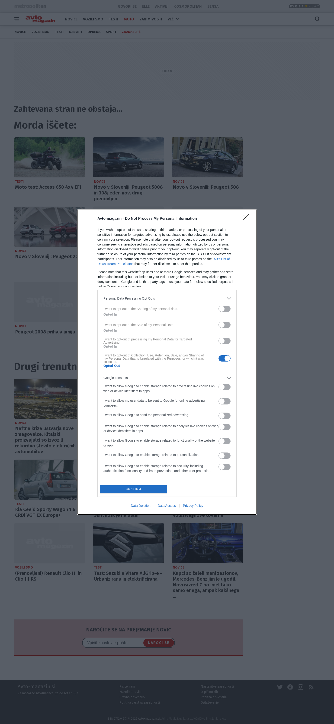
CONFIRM (133, 489)
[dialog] (167, 362)
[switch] (224, 309)
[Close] (247, 218)
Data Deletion (141, 505)
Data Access (167, 505)
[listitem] (167, 298)
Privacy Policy (193, 505)
